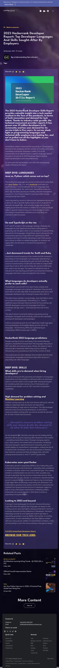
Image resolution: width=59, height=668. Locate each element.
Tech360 (45, 650)
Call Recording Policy (11, 663)
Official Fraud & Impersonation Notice (17, 571)
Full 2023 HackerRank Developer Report (20, 531)
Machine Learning (14, 399)
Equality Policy (22, 663)
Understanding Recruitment (26, 57)
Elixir (32, 646)
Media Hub (8, 648)
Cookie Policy (9, 661)
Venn (52, 658)
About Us (8, 638)
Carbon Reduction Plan (33, 663)
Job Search (9, 646)
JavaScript (33, 184)
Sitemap (7, 666)
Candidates (9, 641)
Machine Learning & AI (9, 559)
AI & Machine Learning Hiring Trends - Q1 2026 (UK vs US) (23, 562)
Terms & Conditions (27, 661)
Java (32, 650)
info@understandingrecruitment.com (31, 624)
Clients (7, 643)
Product (45, 648)
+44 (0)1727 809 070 (26, 622)
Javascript (34, 653)
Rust (44, 646)
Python (5, 584)
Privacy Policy (17, 661)
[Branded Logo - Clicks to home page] (9, 11)
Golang (33, 648)
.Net (32, 638)
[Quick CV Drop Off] (44, 11)
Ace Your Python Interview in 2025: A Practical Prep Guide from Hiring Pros (22, 587)
